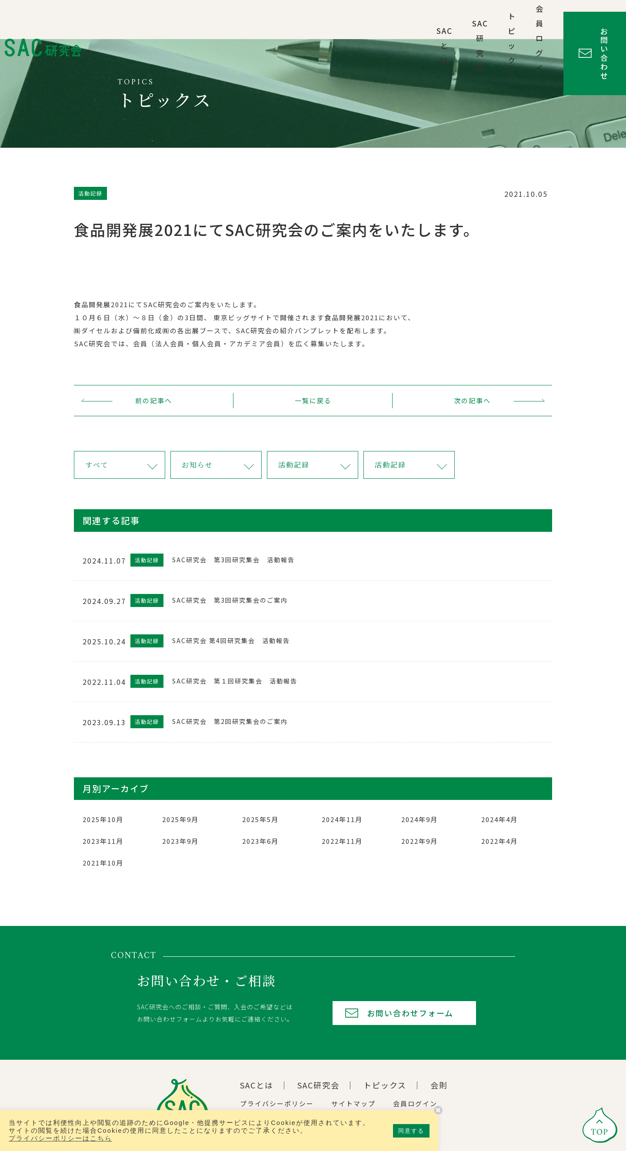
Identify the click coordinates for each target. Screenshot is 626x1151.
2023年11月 (103, 841)
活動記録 (294, 465)
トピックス (412, 19)
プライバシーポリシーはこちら (60, 1138)
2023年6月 (260, 841)
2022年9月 (419, 841)
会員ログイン (477, 19)
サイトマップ (353, 1103)
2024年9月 (419, 819)
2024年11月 (342, 819)
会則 (439, 1085)
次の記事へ (472, 400)
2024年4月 (499, 819)
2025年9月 (180, 819)
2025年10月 (103, 819)
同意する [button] (411, 1131)
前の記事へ (153, 400)
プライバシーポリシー (277, 1103)
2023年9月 (180, 841)
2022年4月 (499, 841)
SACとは (296, 19)
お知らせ (197, 465)
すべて (97, 465)
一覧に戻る (313, 400)
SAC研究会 (352, 19)
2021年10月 (103, 862)
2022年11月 (342, 841)
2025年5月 (260, 819)
